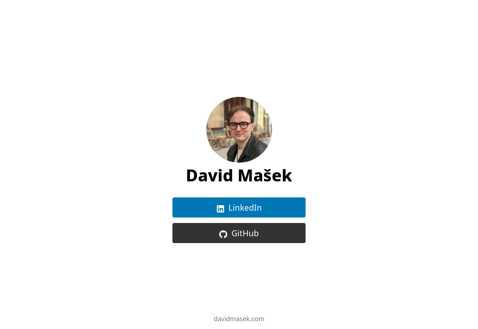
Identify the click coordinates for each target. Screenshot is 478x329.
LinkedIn (239, 207)
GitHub (238, 233)
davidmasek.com (239, 318)
